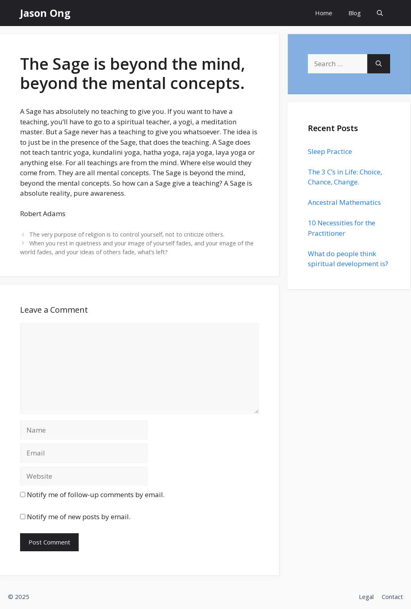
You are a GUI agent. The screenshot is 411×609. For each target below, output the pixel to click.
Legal (366, 597)
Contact (392, 597)
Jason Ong (45, 13)
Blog (354, 13)
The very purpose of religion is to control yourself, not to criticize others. (126, 234)
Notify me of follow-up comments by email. (96, 494)
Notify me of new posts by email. (78, 516)
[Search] (378, 63)
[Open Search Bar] (380, 13)
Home (323, 13)
